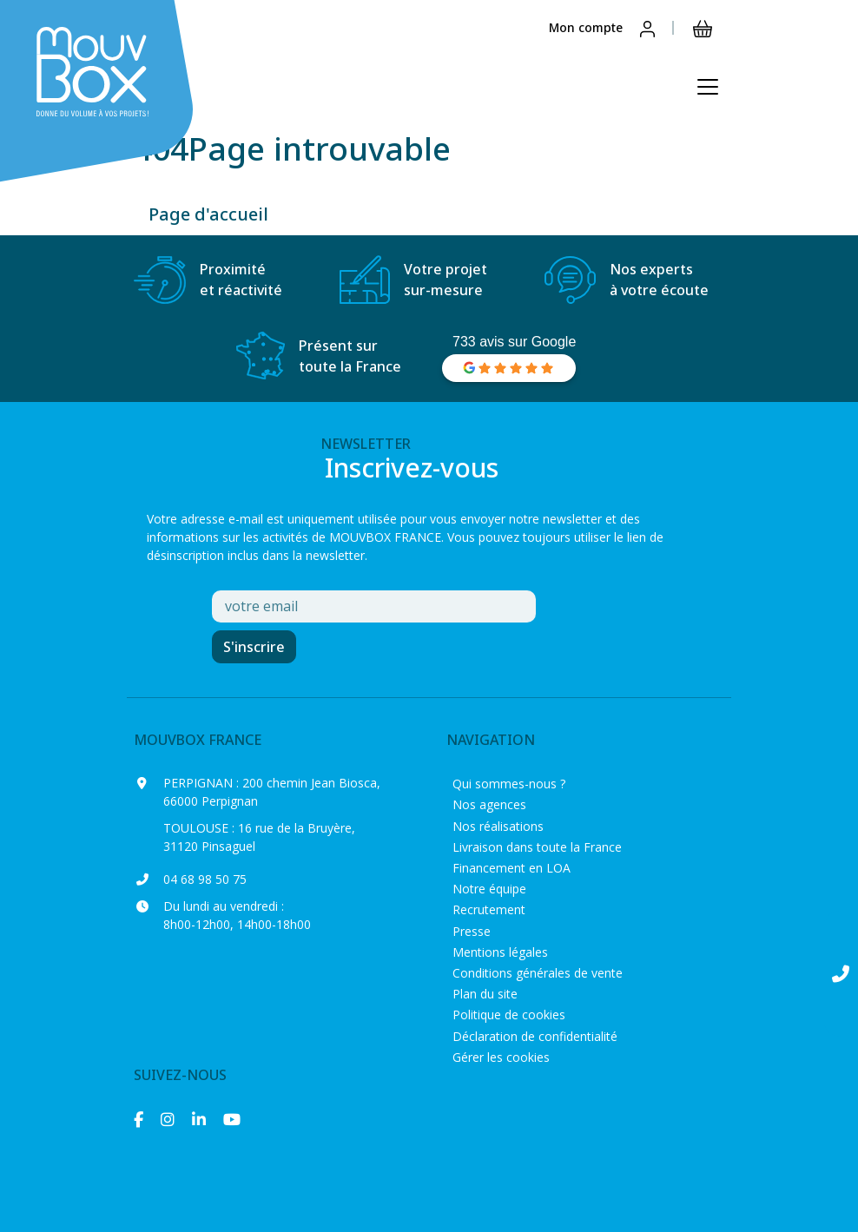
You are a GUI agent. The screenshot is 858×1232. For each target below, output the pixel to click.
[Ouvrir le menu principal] (707, 86)
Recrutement (488, 909)
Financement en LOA (511, 868)
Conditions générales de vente (537, 973)
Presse (471, 931)
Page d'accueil (208, 214)
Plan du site (485, 993)
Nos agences (489, 804)
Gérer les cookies (501, 1057)
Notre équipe (489, 888)
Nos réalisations (498, 826)
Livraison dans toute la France (537, 847)
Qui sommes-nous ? (508, 783)
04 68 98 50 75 (205, 879)
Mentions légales (500, 952)
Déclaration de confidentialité (534, 1036)
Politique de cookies (508, 1014)
